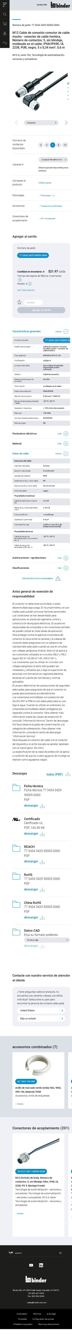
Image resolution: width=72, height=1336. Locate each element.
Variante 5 (17, 164)
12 (65, 145)
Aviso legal (51, 1314)
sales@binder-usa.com (37, 1302)
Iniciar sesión (21, 1314)
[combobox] (41, 1010)
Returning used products (48, 1324)
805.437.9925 (38, 1293)
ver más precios (26, 290)
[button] (5, 5)
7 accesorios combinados (51, 206)
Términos (37, 1314)
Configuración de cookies (43, 1319)
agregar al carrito (41, 310)
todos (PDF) (55, 774)
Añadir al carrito (44, 183)
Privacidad (22, 1319)
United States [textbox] (27, 1010)
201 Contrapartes (47, 218)
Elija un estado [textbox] (28, 1018)
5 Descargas (47, 195)
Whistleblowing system (22, 1324)
